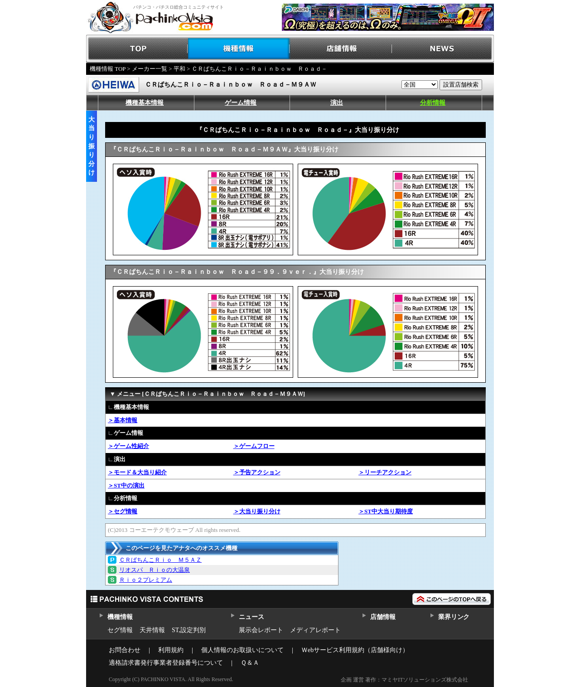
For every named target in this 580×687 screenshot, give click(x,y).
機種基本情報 (145, 102)
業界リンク (453, 617)
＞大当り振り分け (256, 511)
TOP (137, 48)
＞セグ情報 (122, 511)
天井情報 (152, 630)
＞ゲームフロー (254, 446)
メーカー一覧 (149, 68)
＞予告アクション (256, 472)
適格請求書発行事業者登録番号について (166, 662)
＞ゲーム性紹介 (128, 446)
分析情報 (432, 102)
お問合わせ (124, 650)
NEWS (443, 48)
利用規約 (171, 650)
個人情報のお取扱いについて (242, 650)
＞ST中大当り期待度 (385, 511)
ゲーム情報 (240, 102)
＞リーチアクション (384, 472)
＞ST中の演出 (126, 485)
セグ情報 (120, 630)
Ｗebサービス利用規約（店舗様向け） (355, 650)
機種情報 (239, 48)
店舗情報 (341, 48)
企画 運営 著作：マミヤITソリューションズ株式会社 (404, 680)
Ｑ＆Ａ (250, 662)
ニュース (251, 617)
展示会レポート (261, 630)
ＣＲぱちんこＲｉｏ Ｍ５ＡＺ (160, 559)
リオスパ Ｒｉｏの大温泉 (154, 569)
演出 (336, 102)
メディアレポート (315, 630)
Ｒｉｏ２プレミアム (145, 579)
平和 (179, 68)
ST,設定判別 (189, 630)
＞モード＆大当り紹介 (137, 472)
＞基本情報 (122, 420)
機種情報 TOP (108, 68)
